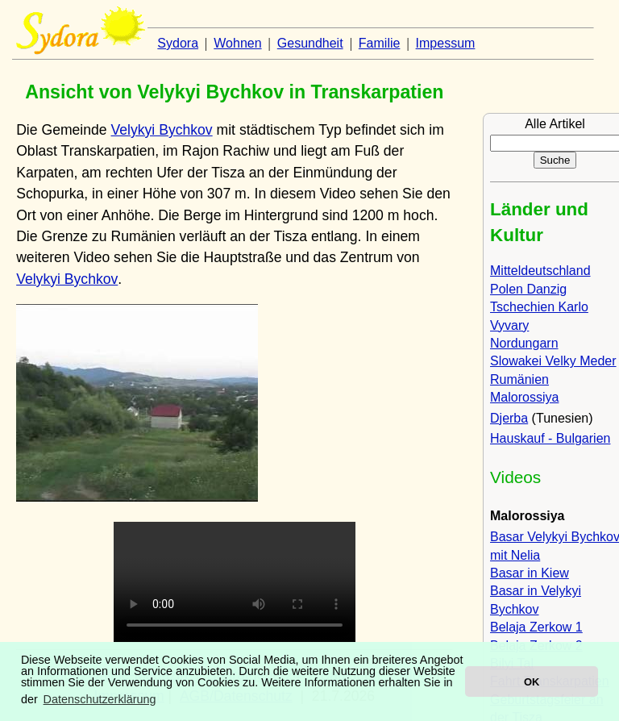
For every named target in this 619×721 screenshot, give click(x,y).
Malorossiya (524, 397)
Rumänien (519, 379)
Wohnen (237, 43)
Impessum (446, 43)
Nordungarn (524, 343)
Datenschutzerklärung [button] (100, 699)
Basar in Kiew (529, 573)
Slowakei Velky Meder (553, 361)
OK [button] (531, 682)
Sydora (177, 43)
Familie (380, 43)
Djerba (509, 418)
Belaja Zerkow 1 (536, 627)
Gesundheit (310, 43)
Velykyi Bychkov (162, 130)
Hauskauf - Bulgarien (550, 438)
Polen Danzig (528, 289)
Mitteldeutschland (540, 270)
